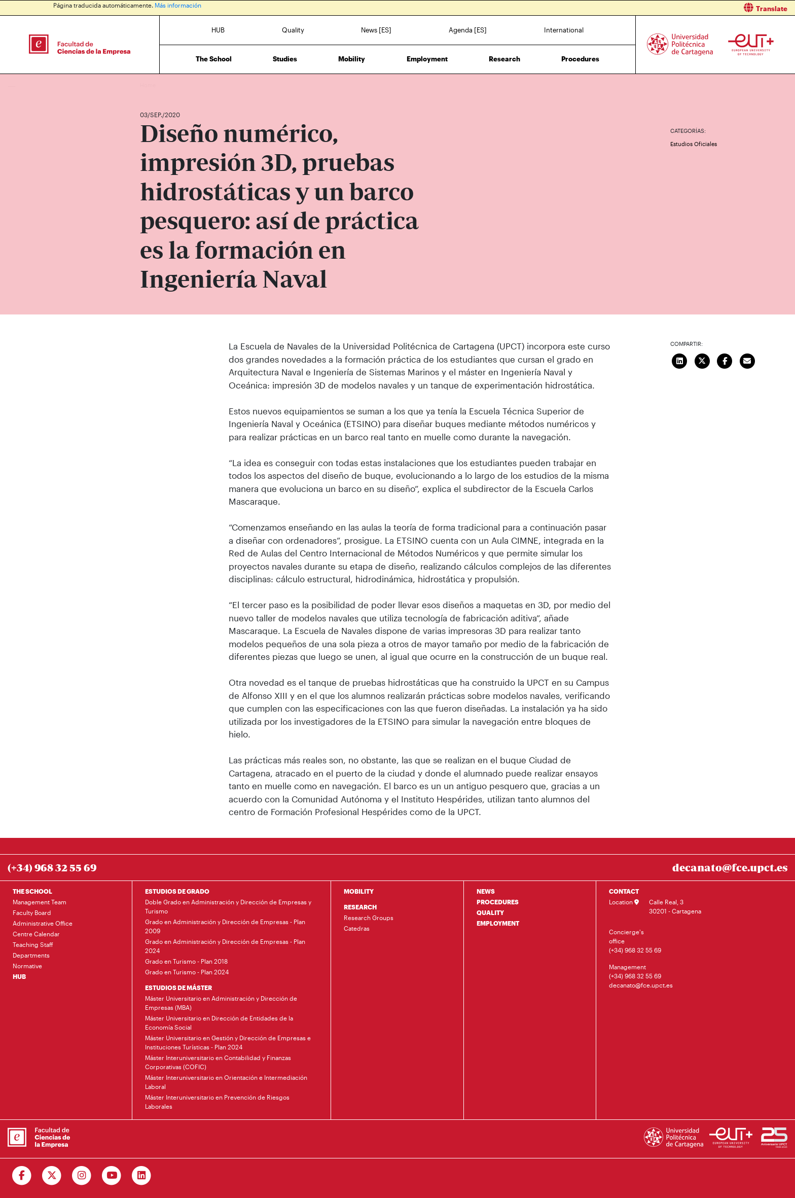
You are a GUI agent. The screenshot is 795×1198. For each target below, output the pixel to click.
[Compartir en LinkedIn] (680, 360)
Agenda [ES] (468, 30)
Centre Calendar (36, 933)
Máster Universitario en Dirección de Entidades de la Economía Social (219, 1022)
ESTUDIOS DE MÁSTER (178, 987)
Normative (27, 965)
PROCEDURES (498, 901)
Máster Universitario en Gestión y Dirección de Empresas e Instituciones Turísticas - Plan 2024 (228, 1042)
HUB (218, 30)
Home (148, 85)
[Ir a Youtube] (111, 1176)
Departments (31, 955)
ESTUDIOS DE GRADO (177, 891)
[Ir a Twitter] (52, 1176)
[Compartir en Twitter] (702, 360)
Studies (285, 59)
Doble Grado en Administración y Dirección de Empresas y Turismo (228, 906)
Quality (293, 30)
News (168, 85)
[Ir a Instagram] (81, 1176)
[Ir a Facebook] (22, 1176)
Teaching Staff (33, 944)
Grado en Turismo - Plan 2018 (186, 961)
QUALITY (490, 912)
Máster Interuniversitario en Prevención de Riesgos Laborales (217, 1102)
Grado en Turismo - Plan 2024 (187, 971)
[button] (600, 8)
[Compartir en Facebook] (725, 360)
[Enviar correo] (747, 360)
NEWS (486, 891)
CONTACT (624, 891)
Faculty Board (32, 912)
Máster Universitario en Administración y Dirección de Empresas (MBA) (221, 1003)
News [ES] (376, 30)
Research (504, 59)
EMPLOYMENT (498, 923)
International (564, 30)
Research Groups (368, 917)
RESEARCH (360, 906)
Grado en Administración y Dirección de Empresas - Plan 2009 (225, 926)
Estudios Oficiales (693, 143)
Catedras (357, 928)
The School (214, 59)
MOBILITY (359, 891)
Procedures (580, 59)
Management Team (39, 901)
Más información (178, 5)
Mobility (351, 59)
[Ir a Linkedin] (141, 1176)
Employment (427, 59)
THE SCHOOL (32, 891)
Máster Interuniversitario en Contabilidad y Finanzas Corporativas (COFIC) (218, 1062)
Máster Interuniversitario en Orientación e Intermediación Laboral (226, 1082)
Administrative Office (43, 923)
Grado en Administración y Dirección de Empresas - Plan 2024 (225, 946)
